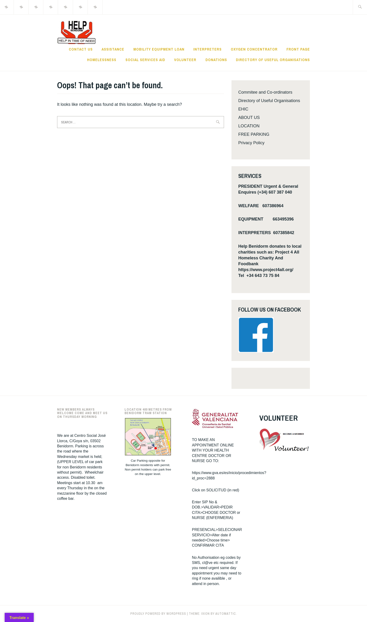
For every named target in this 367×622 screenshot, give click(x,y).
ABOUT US (249, 117)
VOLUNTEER (185, 59)
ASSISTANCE (113, 49)
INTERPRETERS (207, 49)
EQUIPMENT (250, 219)
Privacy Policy (251, 142)
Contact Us (81, 49)
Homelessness (101, 59)
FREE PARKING (253, 134)
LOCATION (249, 126)
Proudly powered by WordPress (158, 613)
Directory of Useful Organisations (273, 59)
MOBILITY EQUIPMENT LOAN (158, 49)
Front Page (298, 49)
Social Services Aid (145, 59)
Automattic (225, 613)
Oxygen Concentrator (254, 49)
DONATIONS (216, 59)
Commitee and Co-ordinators (265, 92)
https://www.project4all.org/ (265, 269)
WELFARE (248, 205)
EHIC (243, 109)
